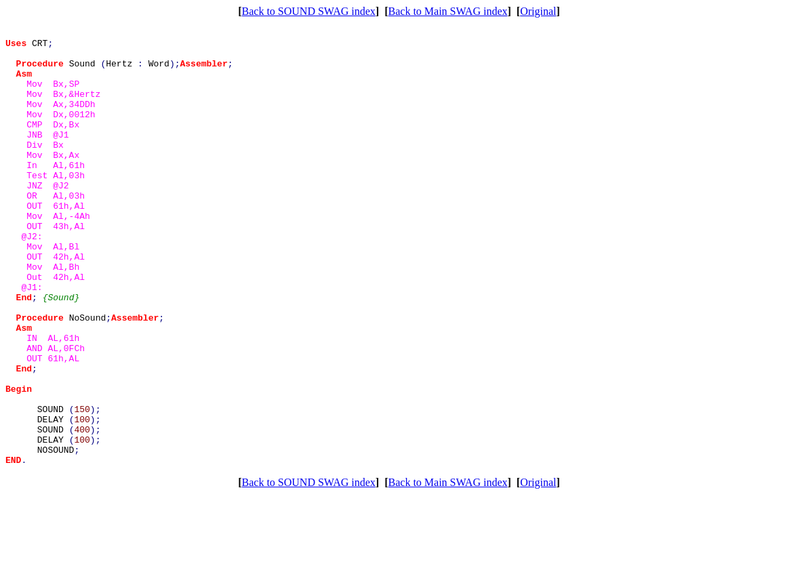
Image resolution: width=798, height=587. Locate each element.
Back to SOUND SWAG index (309, 11)
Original (538, 11)
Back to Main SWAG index (448, 11)
